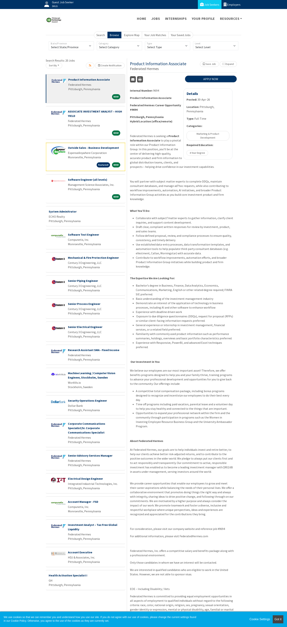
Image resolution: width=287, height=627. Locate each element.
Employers (232, 4)
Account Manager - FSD (83, 502)
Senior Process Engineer (84, 304)
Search (100, 35)
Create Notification (110, 65)
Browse (114, 35)
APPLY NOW (210, 79)
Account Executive (80, 552)
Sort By (53, 65)
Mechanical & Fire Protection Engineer (93, 257)
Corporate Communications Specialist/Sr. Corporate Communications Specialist (86, 428)
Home (141, 18)
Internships (176, 18)
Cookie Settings (259, 619)
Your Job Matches (155, 35)
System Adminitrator (63, 211)
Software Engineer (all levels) (87, 179)
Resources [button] (229, 18)
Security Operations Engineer (87, 400)
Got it (278, 619)
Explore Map (131, 35)
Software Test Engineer (83, 234)
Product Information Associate (89, 79)
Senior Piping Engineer (83, 281)
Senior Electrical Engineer (85, 327)
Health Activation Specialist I (68, 575)
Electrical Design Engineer (85, 478)
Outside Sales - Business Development (93, 148)
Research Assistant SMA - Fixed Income (93, 350)
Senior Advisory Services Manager (90, 455)
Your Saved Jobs (181, 35)
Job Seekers (209, 4)
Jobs (155, 18)
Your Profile (203, 18)
